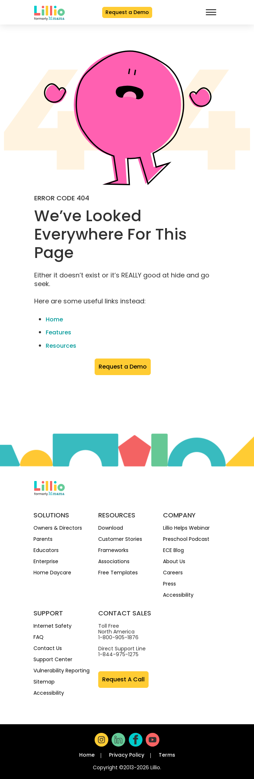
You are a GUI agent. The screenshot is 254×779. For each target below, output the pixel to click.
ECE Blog (173, 550)
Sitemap (44, 682)
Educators (46, 550)
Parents (43, 539)
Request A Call (123, 680)
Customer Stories (120, 539)
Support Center (52, 659)
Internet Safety (52, 626)
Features (58, 332)
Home (54, 319)
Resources (61, 346)
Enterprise (45, 561)
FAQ (38, 637)
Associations (114, 561)
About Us (174, 561)
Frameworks (113, 550)
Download (110, 528)
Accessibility (178, 595)
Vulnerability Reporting (61, 671)
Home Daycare (52, 573)
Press (169, 584)
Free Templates (118, 573)
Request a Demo (127, 12)
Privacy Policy (126, 754)
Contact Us (47, 648)
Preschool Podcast (186, 539)
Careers (173, 573)
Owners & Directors (57, 528)
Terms (167, 754)
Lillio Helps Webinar (186, 528)
